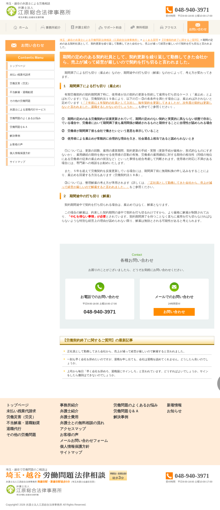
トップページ (17, 65)
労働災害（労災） (20, 83)
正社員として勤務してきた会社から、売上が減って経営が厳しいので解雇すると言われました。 (126, 351)
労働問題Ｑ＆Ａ (19, 126)
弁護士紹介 (69, 411)
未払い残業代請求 (20, 74)
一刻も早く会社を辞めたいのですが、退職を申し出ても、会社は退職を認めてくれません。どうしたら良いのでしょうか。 (137, 361)
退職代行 (13, 429)
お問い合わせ (174, 312)
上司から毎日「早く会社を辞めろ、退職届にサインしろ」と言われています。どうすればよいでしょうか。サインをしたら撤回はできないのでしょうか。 (137, 373)
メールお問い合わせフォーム (84, 441)
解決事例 (15, 135)
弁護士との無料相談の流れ (82, 423)
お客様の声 (16, 144)
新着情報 (174, 405)
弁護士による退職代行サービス (28, 109)
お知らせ (174, 411)
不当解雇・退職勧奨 (21, 92)
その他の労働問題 (20, 100)
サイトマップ (17, 161)
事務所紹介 (69, 405)
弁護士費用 (69, 417)
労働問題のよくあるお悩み (25, 118)
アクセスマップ (73, 429)
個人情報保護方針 (20, 153)
